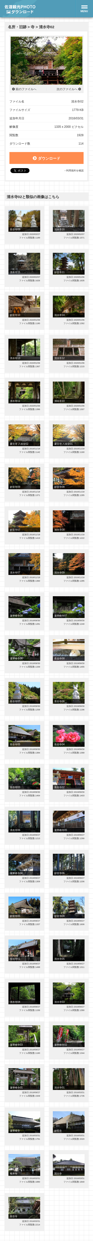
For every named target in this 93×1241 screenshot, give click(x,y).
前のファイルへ (26, 89)
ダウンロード (46, 158)
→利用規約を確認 (73, 170)
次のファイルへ (67, 89)
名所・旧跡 (17, 27)
